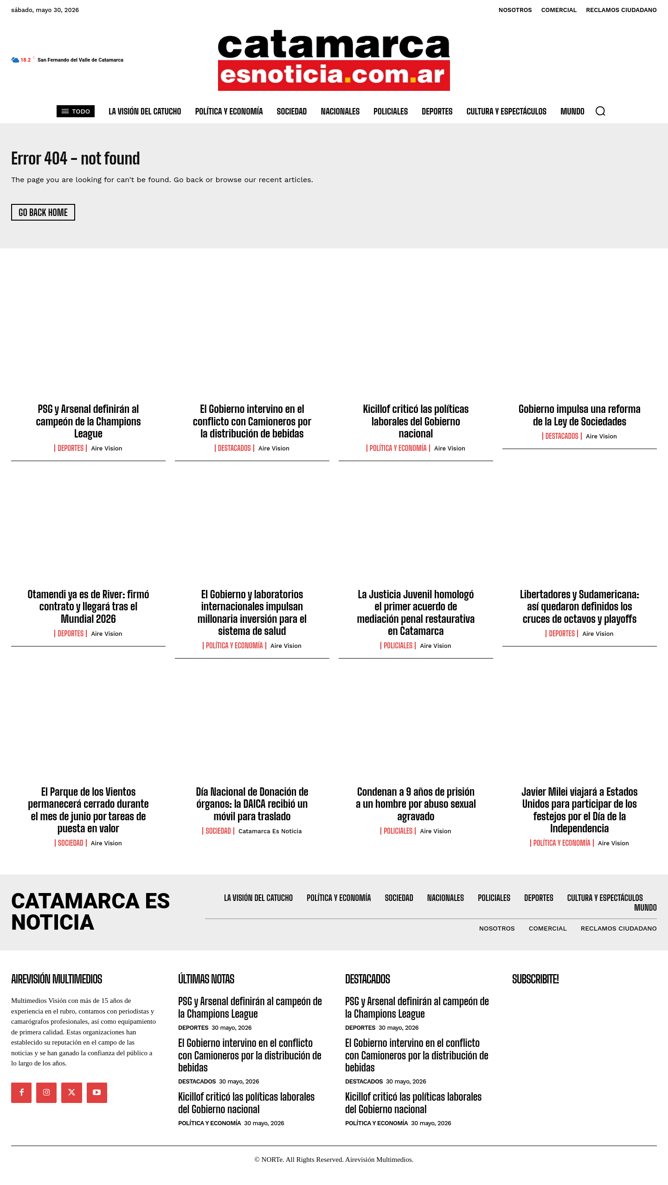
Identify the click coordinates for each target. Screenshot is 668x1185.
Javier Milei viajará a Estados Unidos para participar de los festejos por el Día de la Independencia (579, 813)
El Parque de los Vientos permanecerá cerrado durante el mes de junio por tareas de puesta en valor (88, 813)
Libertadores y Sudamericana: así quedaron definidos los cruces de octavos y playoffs (579, 610)
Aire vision (106, 452)
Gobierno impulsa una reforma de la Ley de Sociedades (580, 419)
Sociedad (70, 847)
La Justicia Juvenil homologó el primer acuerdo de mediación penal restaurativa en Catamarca (416, 616)
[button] (600, 111)
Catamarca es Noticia (270, 834)
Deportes (71, 452)
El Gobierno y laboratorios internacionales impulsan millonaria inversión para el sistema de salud (252, 616)
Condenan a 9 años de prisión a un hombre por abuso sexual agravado (416, 807)
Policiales (398, 649)
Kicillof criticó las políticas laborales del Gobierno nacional (416, 425)
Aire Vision (106, 637)
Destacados (234, 452)
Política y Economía (398, 452)
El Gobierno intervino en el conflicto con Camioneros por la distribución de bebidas (252, 425)
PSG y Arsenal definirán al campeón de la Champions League (88, 425)
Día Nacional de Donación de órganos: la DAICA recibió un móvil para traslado (252, 807)
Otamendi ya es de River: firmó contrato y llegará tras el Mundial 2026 (88, 610)
